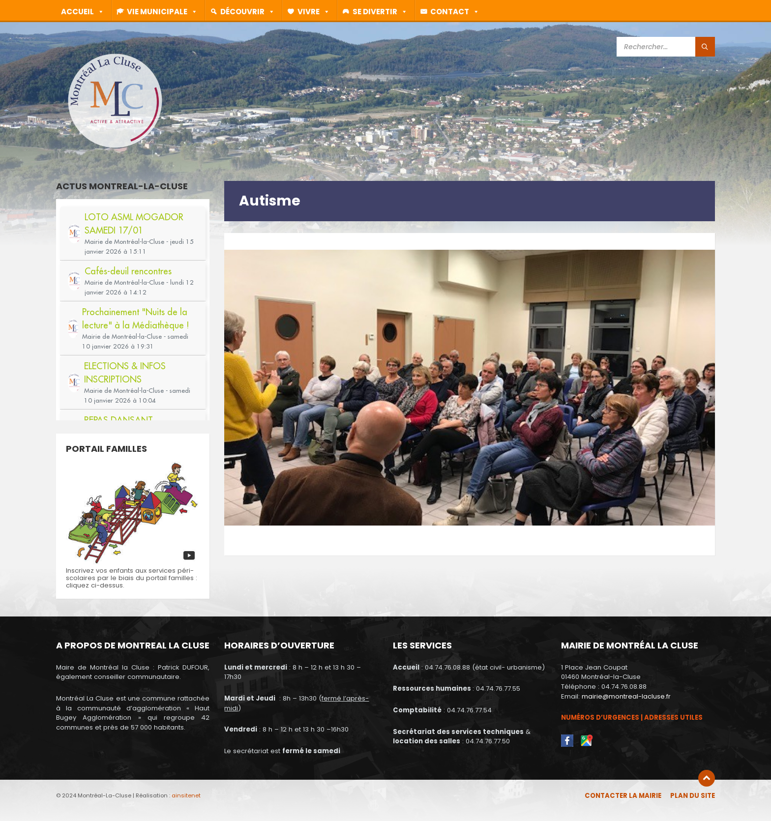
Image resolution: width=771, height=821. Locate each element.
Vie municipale (166, 11)
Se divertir (384, 11)
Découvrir (251, 11)
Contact (458, 11)
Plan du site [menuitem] (692, 795)
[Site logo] (115, 147)
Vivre (317, 11)
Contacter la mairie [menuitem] (623, 795)
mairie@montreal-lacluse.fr (626, 696)
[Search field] (666, 47)
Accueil (86, 11)
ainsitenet (186, 795)
